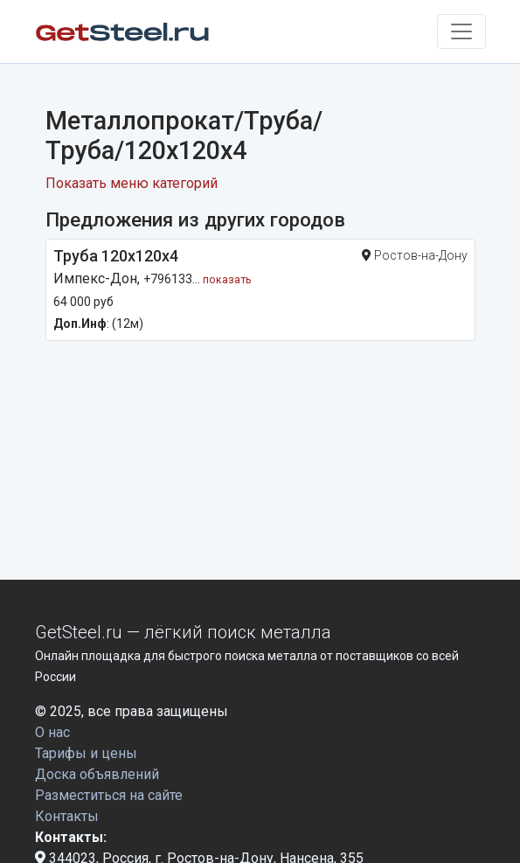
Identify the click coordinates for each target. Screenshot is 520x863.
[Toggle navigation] (461, 31)
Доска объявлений (97, 774)
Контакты (67, 816)
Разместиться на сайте (109, 795)
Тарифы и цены (86, 753)
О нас (52, 732)
